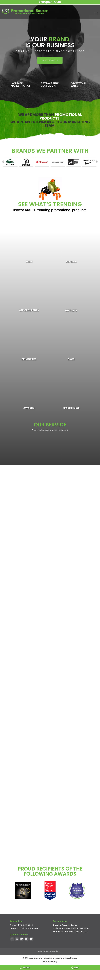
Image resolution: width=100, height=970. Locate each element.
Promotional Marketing (48, 951)
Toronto (66, 925)
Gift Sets (71, 310)
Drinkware (29, 359)
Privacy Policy (50, 961)
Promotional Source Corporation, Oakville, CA (53, 958)
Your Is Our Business (50, 42)
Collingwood (59, 928)
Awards (28, 408)
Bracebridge (72, 928)
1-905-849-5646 (25, 925)
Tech (29, 261)
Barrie (73, 925)
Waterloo (84, 928)
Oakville (57, 925)
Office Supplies (29, 310)
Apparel (71, 261)
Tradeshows (71, 408)
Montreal (79, 931)
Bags (71, 359)
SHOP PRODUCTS (50, 60)
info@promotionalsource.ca (24, 928)
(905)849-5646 (50, 2)
